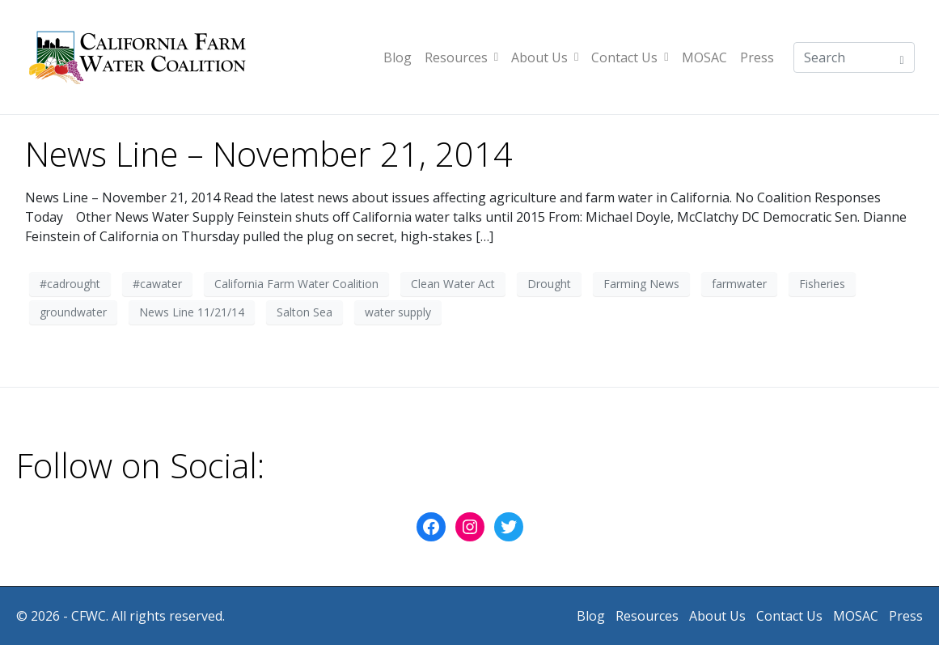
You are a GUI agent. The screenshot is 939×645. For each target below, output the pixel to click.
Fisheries (822, 283)
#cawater (157, 283)
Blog (397, 57)
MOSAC (704, 57)
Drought (549, 283)
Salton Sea (304, 312)
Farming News (641, 283)
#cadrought (70, 283)
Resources (461, 57)
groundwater (73, 312)
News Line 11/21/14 (191, 312)
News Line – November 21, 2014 (269, 153)
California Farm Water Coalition (296, 283)
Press (757, 57)
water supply (398, 312)
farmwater (739, 283)
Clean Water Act (453, 283)
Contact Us (629, 57)
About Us (544, 57)
